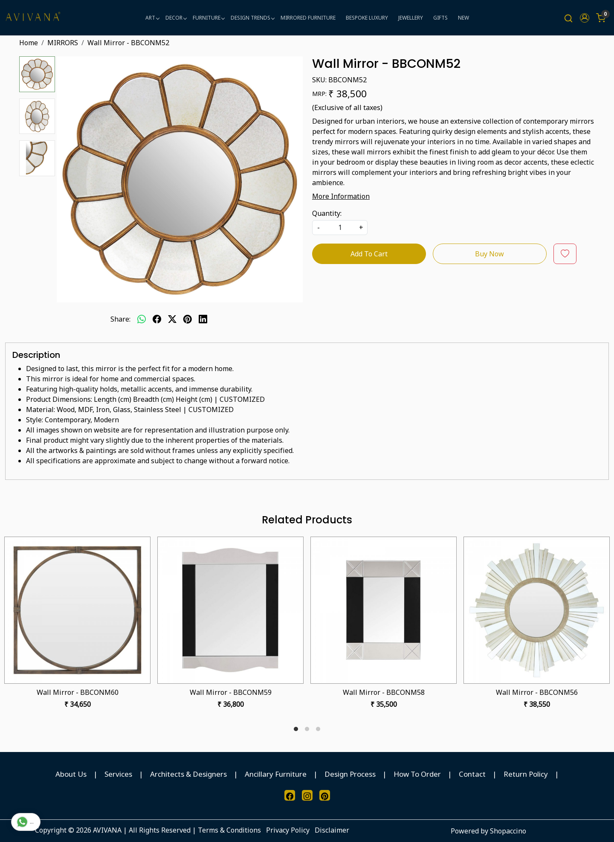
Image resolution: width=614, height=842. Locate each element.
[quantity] (340, 227)
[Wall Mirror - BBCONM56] (536, 610)
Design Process (350, 774)
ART (152, 17)
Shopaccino (508, 831)
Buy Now (489, 253)
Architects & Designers (188, 774)
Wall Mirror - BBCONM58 (384, 692)
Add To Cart (369, 253)
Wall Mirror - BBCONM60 (78, 692)
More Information (341, 196)
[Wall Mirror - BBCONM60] (77, 610)
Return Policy (526, 774)
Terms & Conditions (229, 830)
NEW (463, 17)
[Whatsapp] (141, 319)
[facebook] (157, 319)
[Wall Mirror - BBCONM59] (230, 610)
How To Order (417, 774)
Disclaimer (332, 830)
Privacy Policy (288, 830)
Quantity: (327, 213)
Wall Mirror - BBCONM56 (537, 692)
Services (118, 774)
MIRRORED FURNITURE (308, 17)
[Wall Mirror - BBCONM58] (383, 610)
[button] (584, 18)
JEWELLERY (410, 17)
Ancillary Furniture (276, 774)
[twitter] (172, 319)
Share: (120, 319)
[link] (568, 17)
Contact (472, 774)
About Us (71, 774)
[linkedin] (203, 319)
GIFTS (440, 17)
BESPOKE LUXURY (367, 17)
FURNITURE (208, 17)
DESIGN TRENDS (252, 17)
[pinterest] (187, 319)
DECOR (175, 17)
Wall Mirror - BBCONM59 (231, 692)
